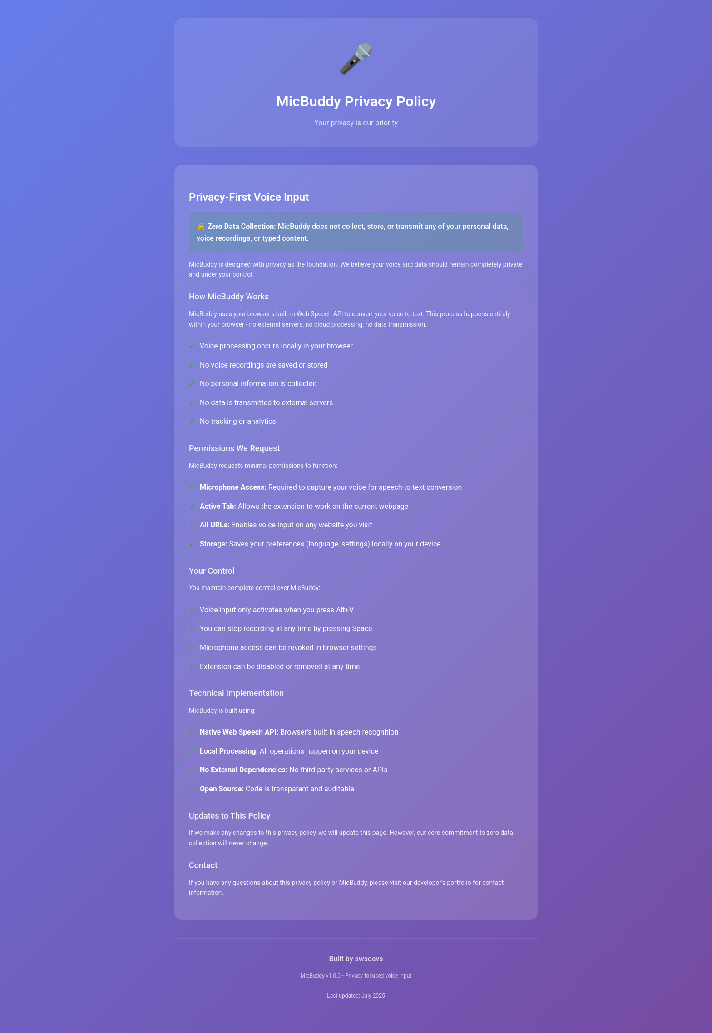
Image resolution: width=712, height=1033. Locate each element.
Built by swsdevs (356, 958)
